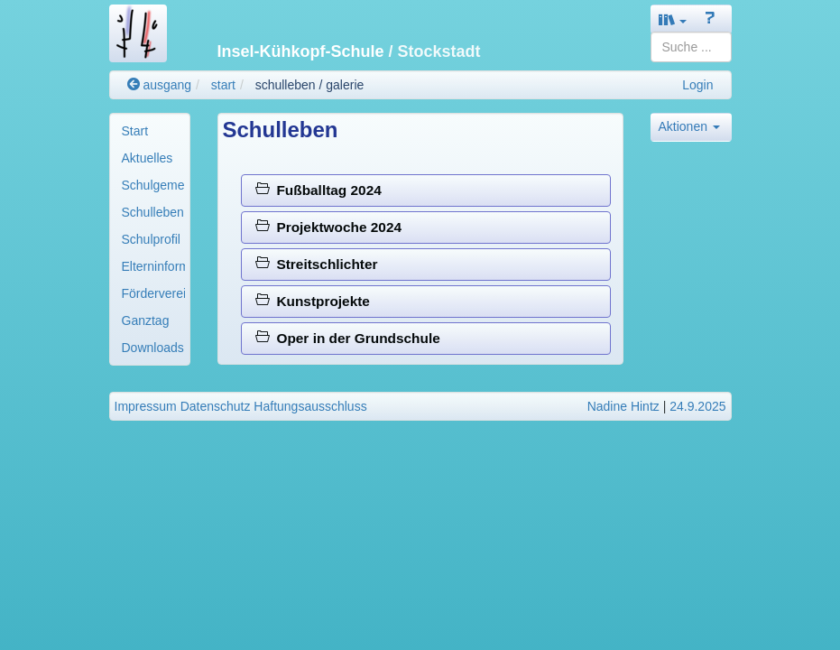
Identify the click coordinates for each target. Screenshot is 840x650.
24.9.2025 (697, 406)
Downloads (153, 347)
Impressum (146, 406)
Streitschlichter (316, 264)
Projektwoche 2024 (328, 227)
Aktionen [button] (689, 126)
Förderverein (153, 293)
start (223, 85)
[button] (673, 19)
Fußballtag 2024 (318, 190)
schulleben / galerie (310, 85)
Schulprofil (151, 239)
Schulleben (153, 212)
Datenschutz (215, 406)
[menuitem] (150, 131)
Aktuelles (147, 158)
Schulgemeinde (153, 185)
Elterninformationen (153, 266)
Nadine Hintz (623, 406)
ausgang (159, 85)
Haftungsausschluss (310, 406)
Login (697, 85)
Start (135, 131)
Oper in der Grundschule (347, 338)
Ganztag (146, 320)
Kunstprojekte (312, 301)
